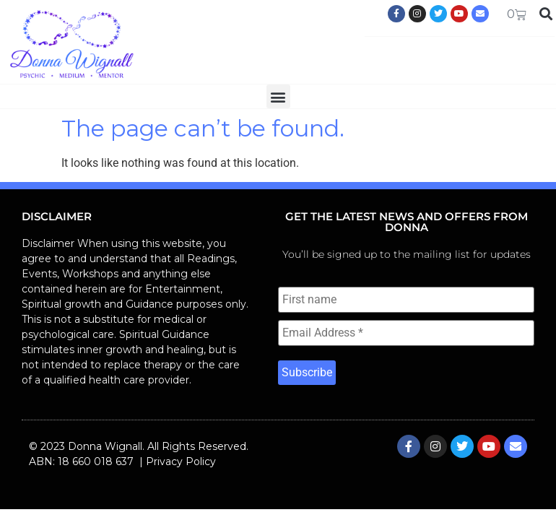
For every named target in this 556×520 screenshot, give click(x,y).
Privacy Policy (181, 461)
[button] (278, 96)
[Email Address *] (406, 333)
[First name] (406, 300)
